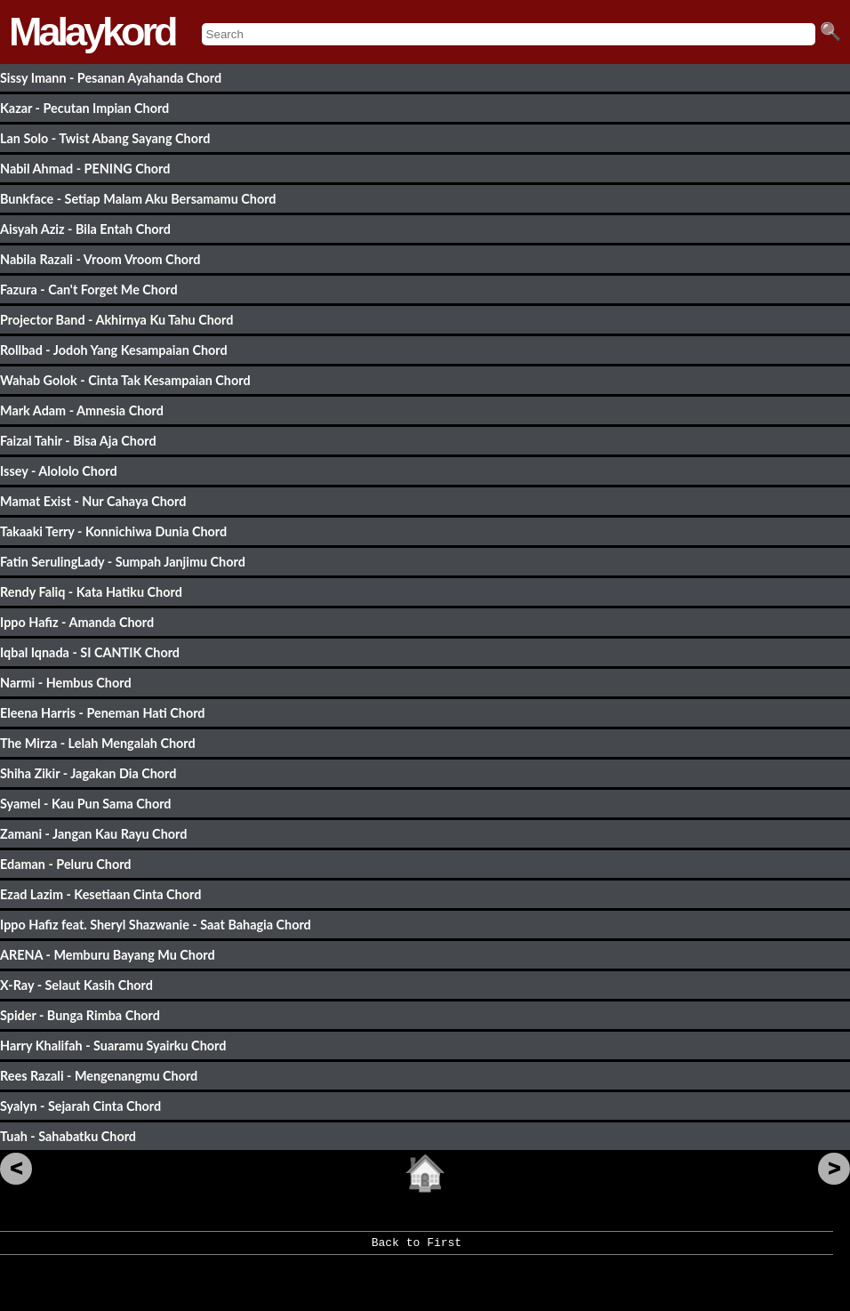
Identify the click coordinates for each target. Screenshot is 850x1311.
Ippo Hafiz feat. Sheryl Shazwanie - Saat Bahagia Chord (155, 924)
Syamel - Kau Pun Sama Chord (86, 803)
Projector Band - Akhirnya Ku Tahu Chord (116, 319)
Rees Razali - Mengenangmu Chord (98, 1075)
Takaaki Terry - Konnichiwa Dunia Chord (113, 531)
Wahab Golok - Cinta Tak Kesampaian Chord (125, 380)
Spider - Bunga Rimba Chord (80, 1015)
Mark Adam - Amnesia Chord (82, 410)
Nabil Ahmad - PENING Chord (85, 168)
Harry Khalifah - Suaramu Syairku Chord (113, 1045)
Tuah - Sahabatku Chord (68, 1136)
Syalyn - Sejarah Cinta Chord (80, 1106)
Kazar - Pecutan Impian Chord (84, 108)
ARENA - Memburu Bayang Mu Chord (107, 954)
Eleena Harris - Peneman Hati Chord (102, 712)
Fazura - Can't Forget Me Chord (89, 289)
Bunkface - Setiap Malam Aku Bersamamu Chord (138, 198)
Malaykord (92, 31)
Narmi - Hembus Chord (66, 682)
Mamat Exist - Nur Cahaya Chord (93, 501)
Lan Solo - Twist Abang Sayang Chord (105, 138)
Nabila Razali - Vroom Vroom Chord (100, 259)
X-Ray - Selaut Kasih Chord (76, 985)
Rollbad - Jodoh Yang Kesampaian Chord (114, 350)
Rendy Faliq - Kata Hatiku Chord (91, 591)
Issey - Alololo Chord (58, 471)
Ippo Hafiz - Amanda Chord (77, 622)
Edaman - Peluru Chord (66, 864)
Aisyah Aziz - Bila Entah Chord (85, 229)
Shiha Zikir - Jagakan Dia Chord (88, 773)
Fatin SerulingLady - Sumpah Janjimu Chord (122, 561)
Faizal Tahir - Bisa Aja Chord (78, 440)
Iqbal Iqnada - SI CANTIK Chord (90, 652)
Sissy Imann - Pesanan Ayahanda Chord (110, 77)
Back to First (416, 1249)
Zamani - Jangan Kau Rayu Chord (93, 833)
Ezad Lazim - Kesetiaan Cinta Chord (100, 894)
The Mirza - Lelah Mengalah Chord (98, 743)
